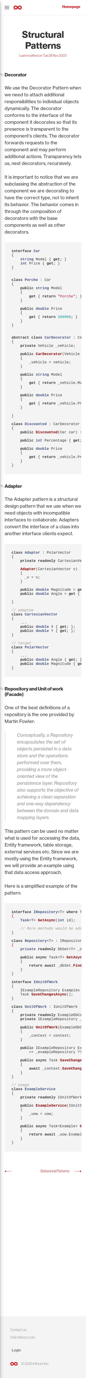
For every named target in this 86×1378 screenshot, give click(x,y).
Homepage (71, 7)
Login (16, 1350)
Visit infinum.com (22, 1337)
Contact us (18, 1330)
